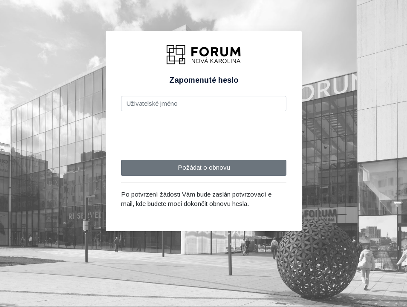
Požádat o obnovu (203, 167)
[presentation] (186, 134)
